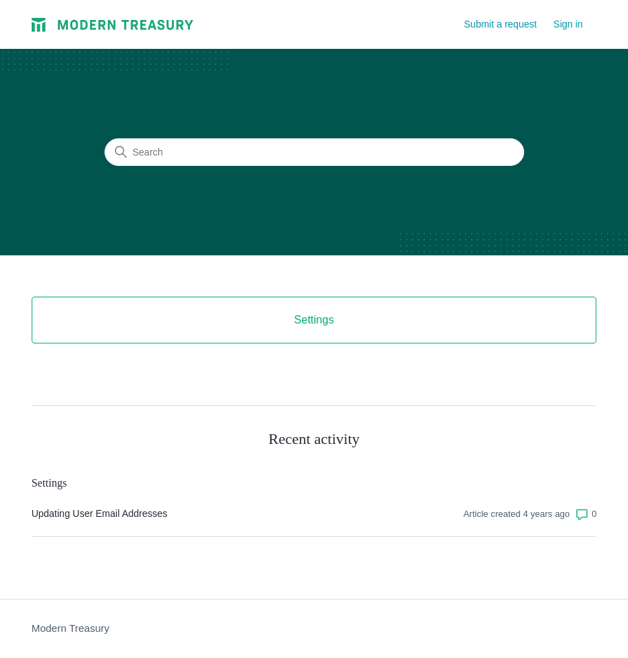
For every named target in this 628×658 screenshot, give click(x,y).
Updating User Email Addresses (100, 513)
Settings (49, 483)
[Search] (314, 152)
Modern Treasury (70, 628)
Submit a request (500, 24)
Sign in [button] (568, 24)
